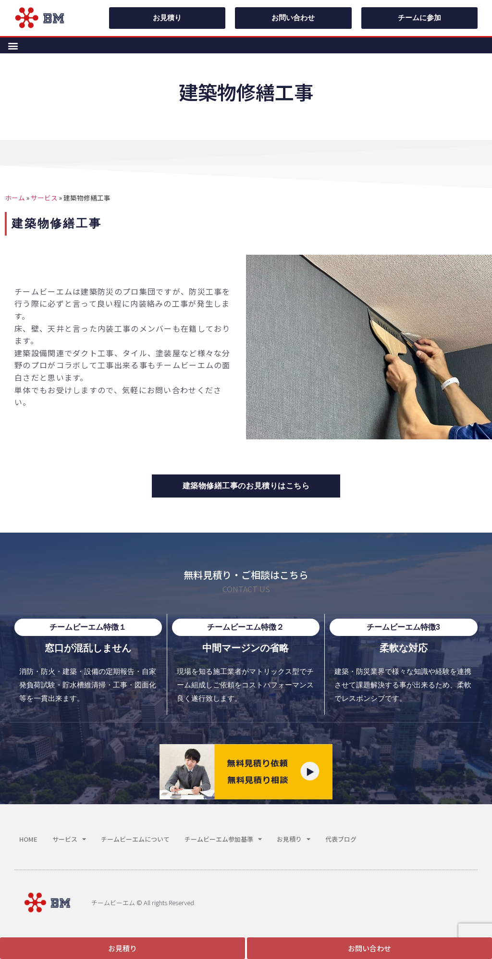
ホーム (15, 197)
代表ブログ (341, 839)
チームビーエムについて (135, 839)
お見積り (293, 839)
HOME (28, 839)
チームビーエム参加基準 (223, 839)
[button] (13, 45)
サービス (44, 197)
